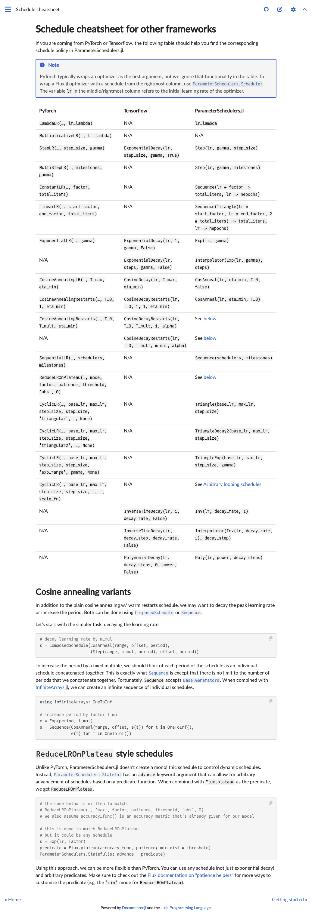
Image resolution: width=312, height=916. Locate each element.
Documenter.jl (134, 908)
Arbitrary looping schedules (232, 484)
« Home (13, 899)
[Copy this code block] (271, 639)
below (210, 318)
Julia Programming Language (186, 908)
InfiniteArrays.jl (52, 687)
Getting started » (289, 899)
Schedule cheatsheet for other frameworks (126, 29)
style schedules (104, 754)
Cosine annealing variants (83, 592)
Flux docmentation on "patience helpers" (190, 875)
